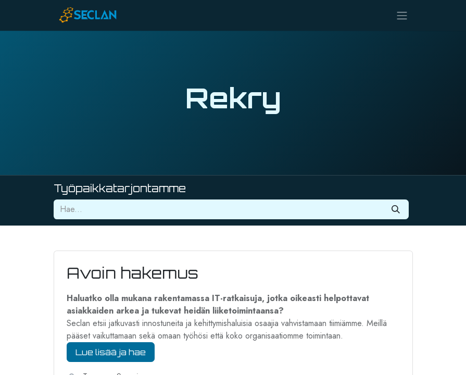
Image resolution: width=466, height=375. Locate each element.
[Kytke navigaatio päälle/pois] (402, 15)
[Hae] (396, 209)
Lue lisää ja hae (110, 352)
